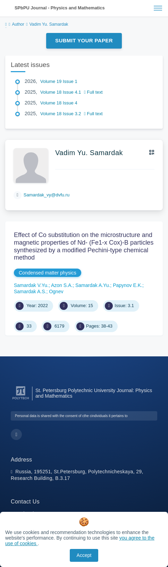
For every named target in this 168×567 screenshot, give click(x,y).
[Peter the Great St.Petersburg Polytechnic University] (21, 400)
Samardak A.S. (30, 291)
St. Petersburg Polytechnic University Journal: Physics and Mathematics (93, 393)
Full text (93, 92)
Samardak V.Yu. (31, 285)
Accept (84, 555)
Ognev (56, 291)
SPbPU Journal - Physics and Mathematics (60, 7)
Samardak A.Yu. (92, 285)
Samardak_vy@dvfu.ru (46, 194)
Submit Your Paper (84, 40)
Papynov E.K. (127, 285)
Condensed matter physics (47, 273)
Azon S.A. (62, 285)
